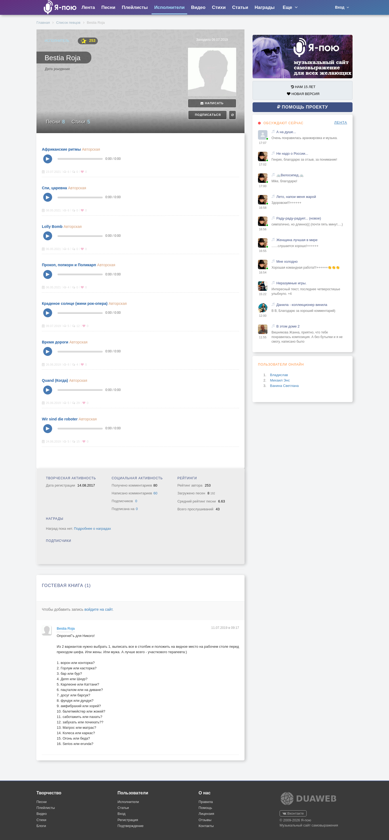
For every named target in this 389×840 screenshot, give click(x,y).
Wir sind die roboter (60, 419)
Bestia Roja (66, 628)
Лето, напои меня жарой (296, 197)
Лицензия (206, 814)
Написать (211, 103)
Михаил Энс (280, 380)
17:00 (263, 186)
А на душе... (286, 132)
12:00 (263, 315)
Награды (265, 7)
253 (87, 41)
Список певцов (68, 23)
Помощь (205, 808)
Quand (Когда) (55, 380)
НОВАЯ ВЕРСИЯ (303, 94)
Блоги (41, 826)
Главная (43, 23)
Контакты (206, 826)
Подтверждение (130, 826)
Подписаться (207, 114)
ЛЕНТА (340, 122)
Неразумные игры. (291, 283)
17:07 (263, 142)
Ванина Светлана (284, 386)
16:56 (263, 229)
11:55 (263, 337)
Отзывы (205, 820)
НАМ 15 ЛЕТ (303, 87)
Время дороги (55, 342)
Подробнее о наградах (92, 529)
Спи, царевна (54, 188)
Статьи (240, 7)
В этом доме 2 (288, 326)
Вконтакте (293, 813)
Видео (198, 7)
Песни (108, 7)
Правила (206, 802)
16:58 (263, 207)
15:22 (263, 294)
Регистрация (128, 820)
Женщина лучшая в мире (297, 240)
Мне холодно (287, 261)
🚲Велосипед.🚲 (290, 175)
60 (155, 493)
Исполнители (169, 7)
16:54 (263, 272)
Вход (121, 814)
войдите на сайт (98, 609)
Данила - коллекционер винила (301, 305)
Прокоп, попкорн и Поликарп (69, 265)
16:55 (263, 250)
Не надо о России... (292, 153)
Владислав (279, 375)
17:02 (263, 164)
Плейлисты (135, 7)
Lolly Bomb (52, 226)
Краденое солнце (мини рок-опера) (75, 303)
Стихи (219, 7)
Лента (88, 7)
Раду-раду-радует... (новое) (298, 218)
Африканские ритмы (61, 149)
